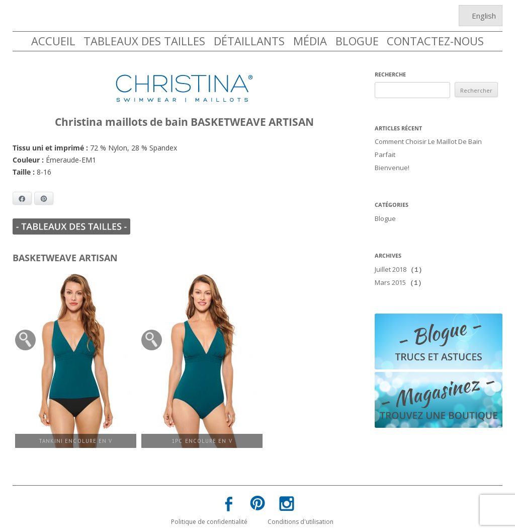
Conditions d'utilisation (300, 520)
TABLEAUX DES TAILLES (144, 40)
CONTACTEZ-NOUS (435, 40)
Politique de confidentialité (209, 520)
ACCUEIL (53, 40)
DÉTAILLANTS (249, 40)
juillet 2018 (390, 265)
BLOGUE (357, 40)
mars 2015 (390, 277)
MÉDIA (310, 40)
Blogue (385, 215)
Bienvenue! (392, 165)
